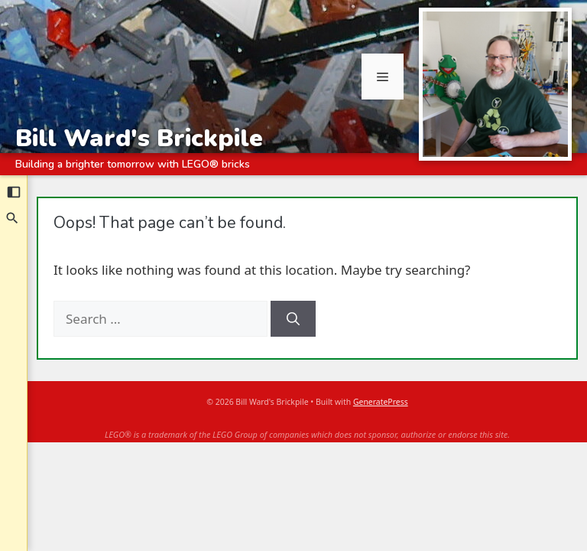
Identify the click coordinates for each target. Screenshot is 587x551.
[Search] (13, 218)
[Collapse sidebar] (13, 192)
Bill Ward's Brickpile (139, 138)
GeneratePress (380, 401)
